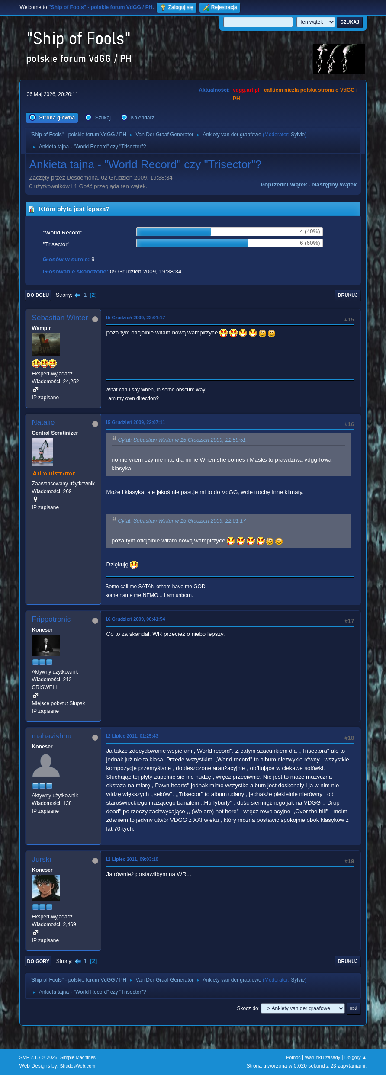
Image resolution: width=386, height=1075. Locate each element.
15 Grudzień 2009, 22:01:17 (135, 317)
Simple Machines (78, 1057)
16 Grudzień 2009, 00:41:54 (135, 619)
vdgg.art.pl (246, 90)
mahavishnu (52, 736)
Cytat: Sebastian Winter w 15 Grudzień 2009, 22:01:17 (182, 521)
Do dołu (38, 295)
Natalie (43, 422)
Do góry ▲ (355, 1057)
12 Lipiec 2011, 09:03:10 (132, 859)
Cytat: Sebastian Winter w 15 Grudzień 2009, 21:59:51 (182, 440)
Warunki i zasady (323, 1057)
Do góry (38, 961)
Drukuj (348, 295)
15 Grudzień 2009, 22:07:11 (135, 422)
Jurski (41, 859)
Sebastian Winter (60, 318)
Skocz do (247, 1008)
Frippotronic (51, 619)
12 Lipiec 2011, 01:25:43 (132, 735)
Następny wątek (334, 184)
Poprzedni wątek (284, 184)
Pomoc (293, 1057)
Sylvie (298, 135)
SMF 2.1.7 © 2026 (38, 1057)
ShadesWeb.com (77, 1066)
